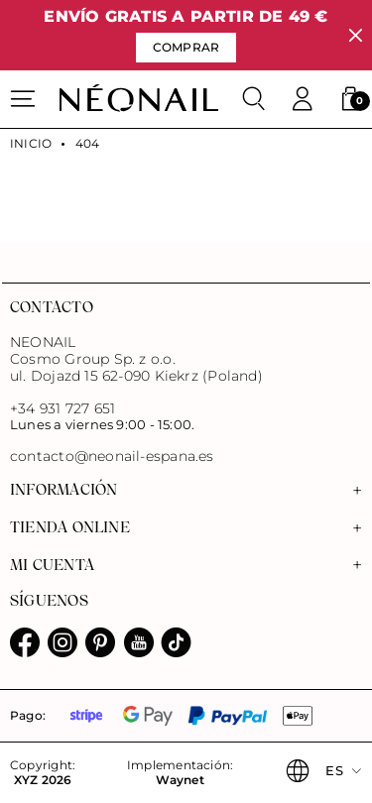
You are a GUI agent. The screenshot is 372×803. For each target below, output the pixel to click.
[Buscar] (254, 99)
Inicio (31, 144)
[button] (350, 99)
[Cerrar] (355, 35)
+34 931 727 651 (62, 408)
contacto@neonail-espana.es (112, 456)
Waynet (179, 780)
